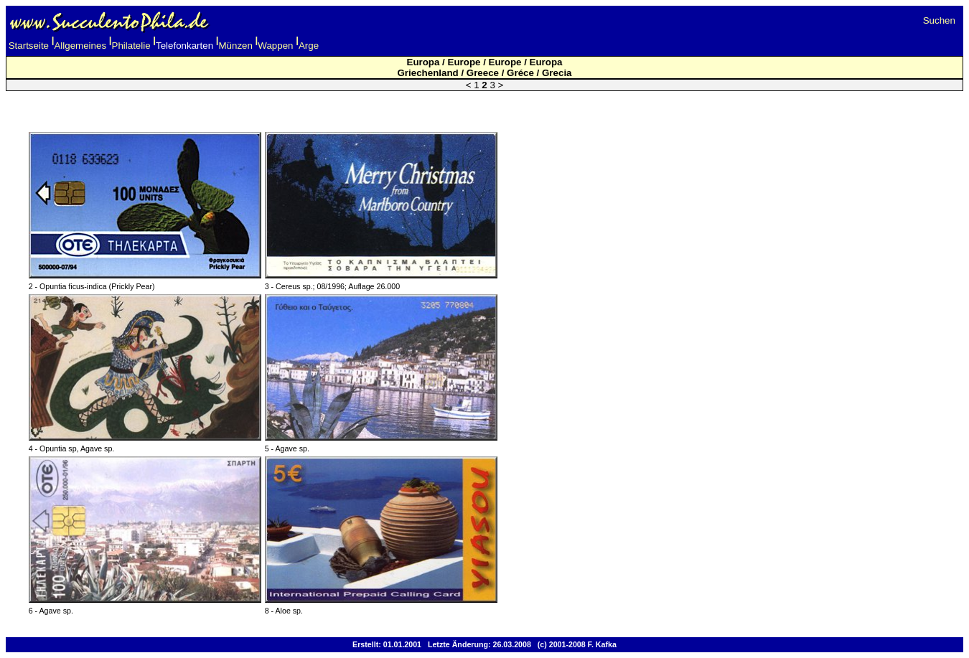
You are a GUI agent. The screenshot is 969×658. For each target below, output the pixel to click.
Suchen (939, 20)
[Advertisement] (484, 103)
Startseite (29, 45)
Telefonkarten (184, 45)
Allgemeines (80, 45)
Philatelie (131, 45)
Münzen (236, 45)
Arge (309, 45)
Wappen (275, 45)
